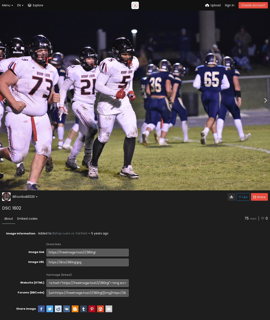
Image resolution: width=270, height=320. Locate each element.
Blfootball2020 (25, 196)
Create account (253, 5)
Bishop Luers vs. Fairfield (69, 233)
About (8, 218)
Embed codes (27, 218)
